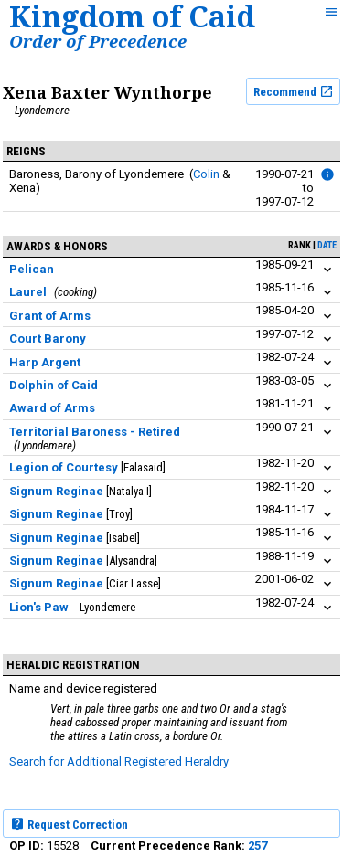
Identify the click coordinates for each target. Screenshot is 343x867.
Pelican (31, 269)
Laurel (28, 292)
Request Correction (69, 824)
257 (257, 845)
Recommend (293, 91)
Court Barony (47, 338)
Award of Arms (52, 408)
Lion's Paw (39, 607)
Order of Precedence (98, 40)
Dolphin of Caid (53, 385)
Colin (206, 174)
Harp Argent (44, 362)
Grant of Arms (50, 315)
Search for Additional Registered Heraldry (119, 761)
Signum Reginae (56, 491)
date (327, 245)
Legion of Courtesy (63, 467)
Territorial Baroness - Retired (94, 432)
